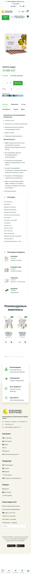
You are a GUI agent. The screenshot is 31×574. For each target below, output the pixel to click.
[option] (15, 44)
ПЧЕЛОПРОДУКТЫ (15, 239)
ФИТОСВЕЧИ (15, 218)
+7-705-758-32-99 (19, 17)
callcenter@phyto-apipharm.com (14, 1)
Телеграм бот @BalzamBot (11, 509)
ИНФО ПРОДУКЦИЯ (15, 233)
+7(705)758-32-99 (9, 424)
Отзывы (15, 109)
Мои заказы (6, 492)
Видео (23, 109)
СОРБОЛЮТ (14, 256)
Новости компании (8, 516)
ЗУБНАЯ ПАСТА (15, 226)
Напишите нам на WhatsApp (18, 389)
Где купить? (15, 3)
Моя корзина (7, 495)
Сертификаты (6, 109)
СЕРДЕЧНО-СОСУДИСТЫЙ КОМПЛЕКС (8, 334)
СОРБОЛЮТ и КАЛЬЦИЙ (15, 220)
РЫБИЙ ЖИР (15, 223)
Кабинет (5, 17)
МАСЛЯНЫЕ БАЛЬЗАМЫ (17, 75)
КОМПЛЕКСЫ (15, 204)
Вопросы (5, 451)
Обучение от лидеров (9, 522)
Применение (14, 104)
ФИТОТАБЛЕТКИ (15, 231)
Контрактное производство (11, 478)
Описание (5, 104)
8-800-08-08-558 (18, 16)
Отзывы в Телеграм (9, 519)
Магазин (5, 471)
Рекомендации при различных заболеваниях (18, 369)
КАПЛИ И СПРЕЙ (15, 228)
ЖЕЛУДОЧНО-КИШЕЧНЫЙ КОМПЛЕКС (22, 334)
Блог (4, 448)
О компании (7, 438)
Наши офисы (7, 475)
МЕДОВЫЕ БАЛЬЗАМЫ (15, 207)
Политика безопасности (10, 454)
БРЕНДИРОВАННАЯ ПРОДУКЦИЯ (15, 236)
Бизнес (5, 444)
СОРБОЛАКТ (14, 278)
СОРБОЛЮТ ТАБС (15, 267)
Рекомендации (7, 465)
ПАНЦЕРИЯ (13, 289)
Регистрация (7, 441)
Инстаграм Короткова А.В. (11, 506)
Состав (23, 104)
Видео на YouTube (8, 513)
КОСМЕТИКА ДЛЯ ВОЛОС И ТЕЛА (15, 241)
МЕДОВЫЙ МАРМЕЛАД (15, 210)
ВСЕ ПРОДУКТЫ (15, 202)
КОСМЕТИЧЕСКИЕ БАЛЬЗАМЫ (15, 215)
